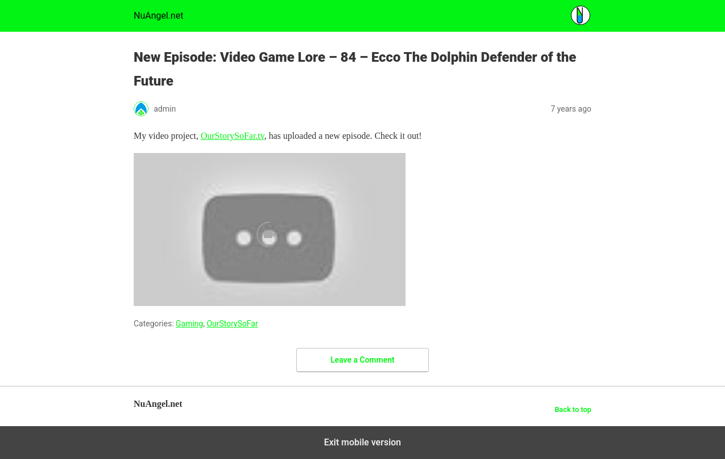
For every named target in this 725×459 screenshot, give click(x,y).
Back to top (573, 409)
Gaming (189, 323)
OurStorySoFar (232, 323)
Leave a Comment (363, 359)
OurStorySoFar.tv (232, 136)
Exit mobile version (362, 442)
